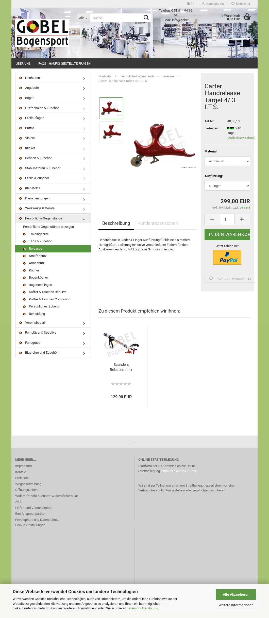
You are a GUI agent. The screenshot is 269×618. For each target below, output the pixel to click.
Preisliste (22, 485)
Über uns (23, 63)
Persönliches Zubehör (41, 314)
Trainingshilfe (36, 241)
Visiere (27, 145)
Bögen (26, 105)
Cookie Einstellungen (30, 532)
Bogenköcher (35, 284)
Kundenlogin (213, 4)
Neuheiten (29, 85)
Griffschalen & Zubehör (39, 115)
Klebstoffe (29, 195)
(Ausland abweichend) (241, 145)
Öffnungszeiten (26, 497)
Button (27, 135)
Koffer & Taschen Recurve (44, 299)
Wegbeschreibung (28, 491)
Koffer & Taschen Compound (46, 306)
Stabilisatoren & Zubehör (39, 175)
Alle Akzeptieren (236, 594)
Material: (211, 158)
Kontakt (20, 479)
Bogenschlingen (37, 292)
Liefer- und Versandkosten (34, 515)
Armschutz (33, 270)
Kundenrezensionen (158, 230)
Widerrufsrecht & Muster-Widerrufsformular (46, 503)
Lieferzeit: (212, 135)
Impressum (23, 473)
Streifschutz (34, 263)
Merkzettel (240, 4)
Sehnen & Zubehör (35, 165)
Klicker (27, 155)
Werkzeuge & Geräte (37, 215)
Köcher (31, 277)
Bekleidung (34, 321)
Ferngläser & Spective (37, 339)
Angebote (29, 95)
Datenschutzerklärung (142, 608)
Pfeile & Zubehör (34, 185)
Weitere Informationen (236, 605)
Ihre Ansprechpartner (30, 521)
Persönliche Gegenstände (40, 225)
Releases (32, 256)
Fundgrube (29, 350)
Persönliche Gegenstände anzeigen (48, 234)
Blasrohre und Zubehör (38, 360)
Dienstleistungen (34, 205)
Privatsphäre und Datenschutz (36, 527)
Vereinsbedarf (32, 330)
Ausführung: (214, 183)
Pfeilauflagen (31, 125)
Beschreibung (116, 230)
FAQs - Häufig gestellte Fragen (64, 63)
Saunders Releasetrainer (121, 374)
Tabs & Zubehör (37, 248)
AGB (18, 509)
